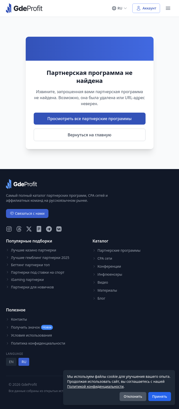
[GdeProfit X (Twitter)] (29, 229)
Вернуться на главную (89, 135)
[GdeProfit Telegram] (49, 229)
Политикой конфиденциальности (95, 386)
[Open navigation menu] (168, 8)
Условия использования (29, 335)
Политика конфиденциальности (35, 343)
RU (23, 361)
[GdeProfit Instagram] (9, 229)
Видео (100, 282)
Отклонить (133, 396)
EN (11, 361)
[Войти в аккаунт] (146, 8)
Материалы (105, 290)
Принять (159, 396)
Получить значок (29, 327)
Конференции (107, 266)
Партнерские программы (117, 250)
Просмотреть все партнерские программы (89, 118)
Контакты (16, 319)
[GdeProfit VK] (59, 229)
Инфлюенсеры (107, 274)
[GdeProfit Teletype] (39, 229)
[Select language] (119, 8)
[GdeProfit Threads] (19, 229)
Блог (99, 298)
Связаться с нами (27, 213)
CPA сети (102, 258)
